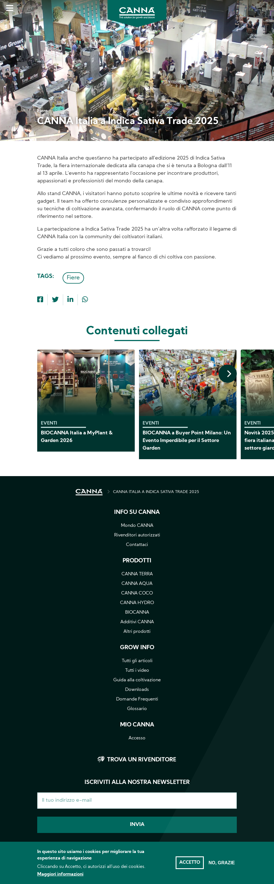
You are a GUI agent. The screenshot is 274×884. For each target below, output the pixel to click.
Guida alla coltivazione (137, 680)
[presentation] (227, 373)
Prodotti (137, 561)
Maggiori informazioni (60, 878)
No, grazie (222, 865)
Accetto (189, 865)
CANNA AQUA (137, 584)
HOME (89, 492)
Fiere (73, 278)
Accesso (137, 738)
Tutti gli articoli (137, 661)
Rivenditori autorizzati (137, 535)
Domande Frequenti (137, 699)
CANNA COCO (137, 593)
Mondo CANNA (137, 525)
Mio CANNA (137, 725)
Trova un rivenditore (141, 760)
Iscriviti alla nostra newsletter (137, 782)
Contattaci (137, 545)
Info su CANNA (137, 512)
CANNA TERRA (137, 574)
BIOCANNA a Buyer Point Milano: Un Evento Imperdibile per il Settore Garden (187, 440)
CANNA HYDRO (137, 603)
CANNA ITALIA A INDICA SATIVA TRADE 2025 (156, 492)
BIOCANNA (137, 612)
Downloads (137, 690)
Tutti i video (137, 670)
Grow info (137, 648)
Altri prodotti (137, 631)
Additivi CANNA (137, 622)
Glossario (137, 709)
